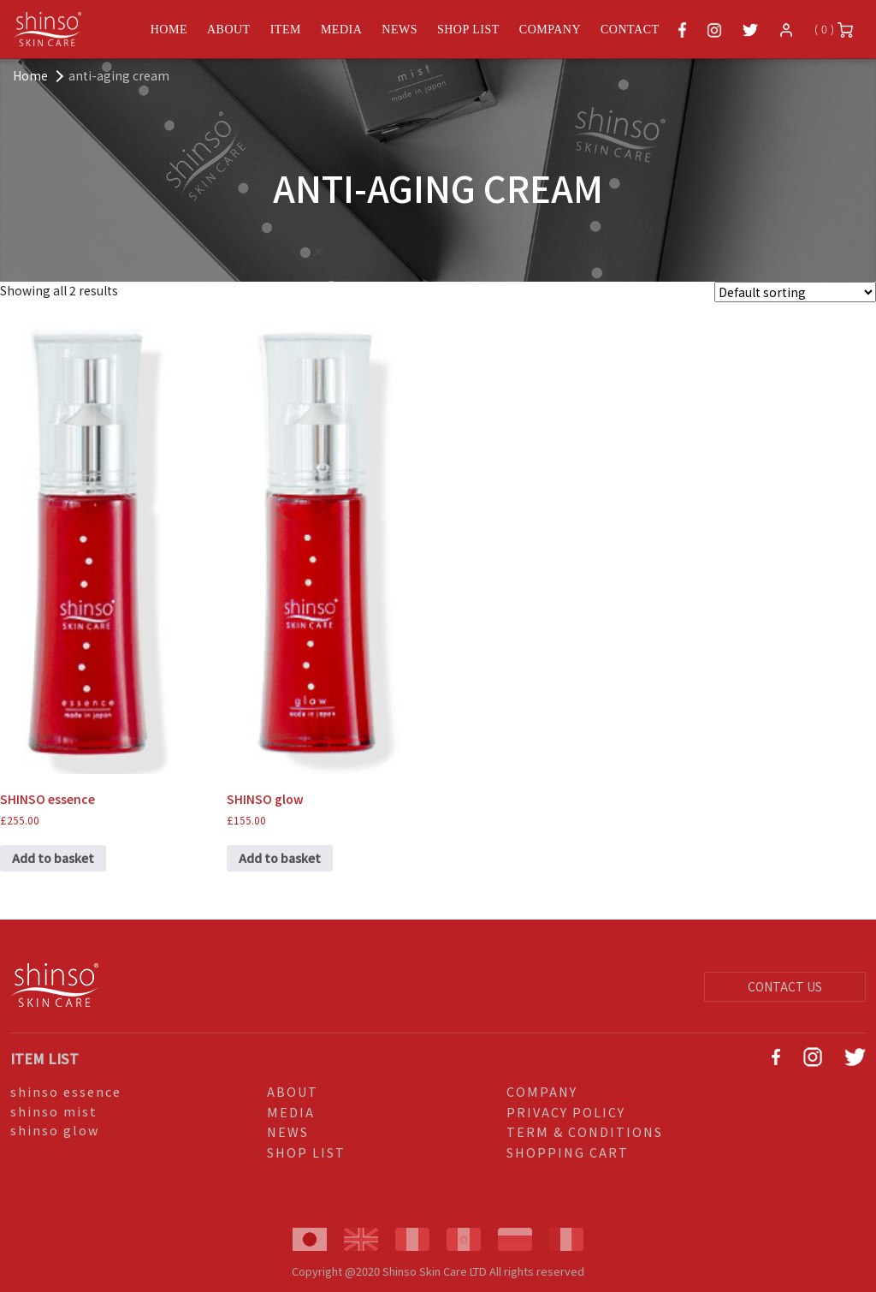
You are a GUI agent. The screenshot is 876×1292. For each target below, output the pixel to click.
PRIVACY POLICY (565, 1112)
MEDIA (341, 29)
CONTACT (630, 29)
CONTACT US (785, 986)
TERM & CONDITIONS (584, 1131)
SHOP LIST (468, 29)
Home (30, 75)
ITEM (285, 29)
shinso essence (65, 1091)
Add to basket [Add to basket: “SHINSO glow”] (280, 857)
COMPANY (550, 29)
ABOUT (229, 29)
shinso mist (54, 1111)
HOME (169, 29)
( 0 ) (833, 30)
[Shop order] (795, 292)
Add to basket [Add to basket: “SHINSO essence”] (53, 857)
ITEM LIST (44, 1058)
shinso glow (55, 1130)
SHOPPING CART (567, 1152)
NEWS (399, 29)
